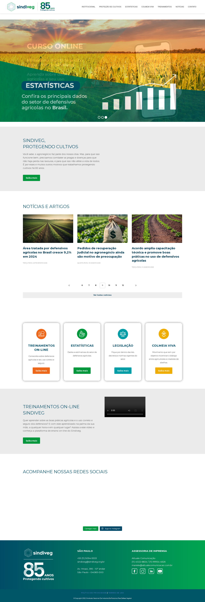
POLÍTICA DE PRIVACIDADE (94, 593)
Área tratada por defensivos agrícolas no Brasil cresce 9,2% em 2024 (47, 252)
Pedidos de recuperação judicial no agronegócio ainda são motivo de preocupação (100, 252)
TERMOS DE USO (116, 593)
